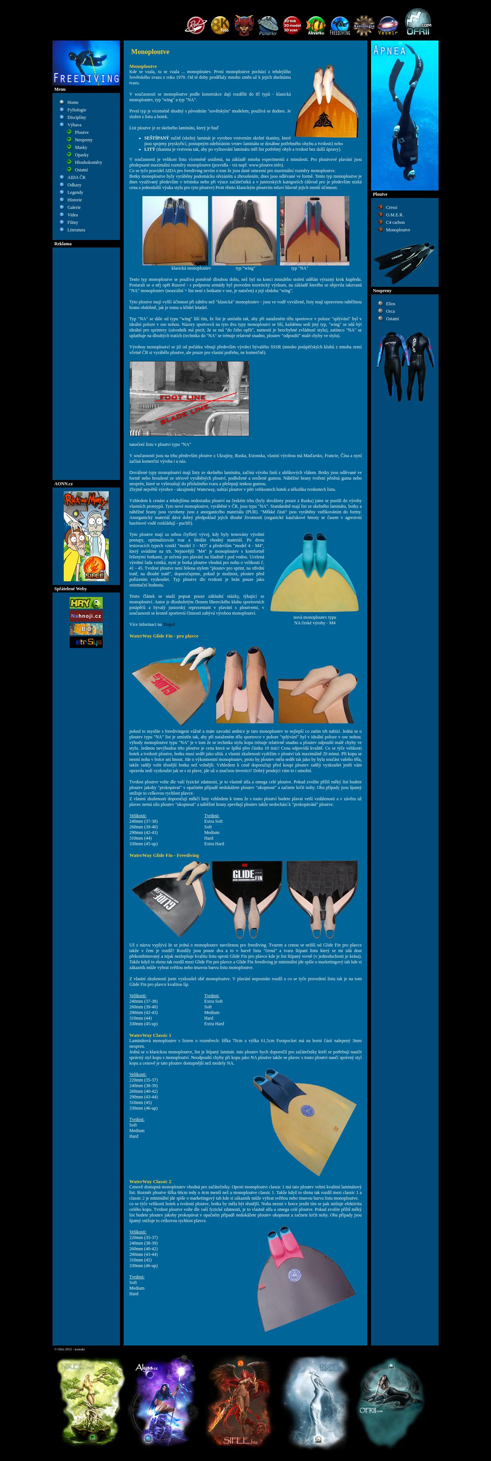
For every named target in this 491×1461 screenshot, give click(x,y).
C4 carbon (395, 222)
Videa (72, 215)
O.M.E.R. (395, 215)
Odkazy (74, 185)
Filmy (72, 222)
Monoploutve (398, 229)
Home (72, 102)
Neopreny (84, 139)
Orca (390, 311)
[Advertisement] (86, 363)
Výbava (74, 125)
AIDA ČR (76, 177)
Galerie (74, 207)
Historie (74, 199)
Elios (390, 303)
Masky (81, 147)
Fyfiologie (76, 109)
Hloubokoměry (88, 162)
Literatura (76, 229)
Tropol (169, 624)
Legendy (75, 192)
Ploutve (82, 132)
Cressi (391, 207)
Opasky (82, 155)
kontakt (80, 1349)
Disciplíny (76, 117)
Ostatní (81, 169)
